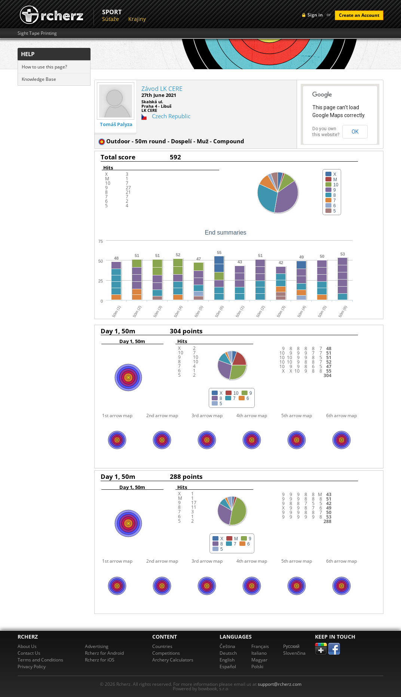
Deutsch (228, 653)
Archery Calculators (172, 660)
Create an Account (359, 15)
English (227, 660)
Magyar (259, 660)
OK (355, 132)
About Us (27, 646)
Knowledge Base (39, 79)
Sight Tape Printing (37, 33)
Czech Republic (171, 116)
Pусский (291, 646)
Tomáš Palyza (116, 124)
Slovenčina (294, 653)
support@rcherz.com (279, 684)
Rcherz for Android (104, 653)
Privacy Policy (32, 666)
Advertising (96, 646)
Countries (162, 646)
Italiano (259, 653)
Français (260, 646)
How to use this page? (44, 67)
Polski (257, 666)
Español (228, 666)
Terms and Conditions (40, 660)
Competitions (166, 653)
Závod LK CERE (162, 89)
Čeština (227, 646)
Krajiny (137, 18)
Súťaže (110, 18)
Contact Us (29, 653)
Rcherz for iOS (99, 660)
